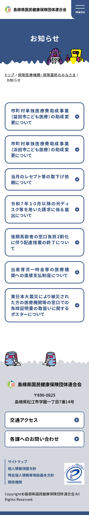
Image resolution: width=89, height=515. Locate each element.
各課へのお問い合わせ (34, 438)
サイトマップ (17, 461)
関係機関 (15, 481)
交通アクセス (24, 419)
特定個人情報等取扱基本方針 (31, 475)
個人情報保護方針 (22, 468)
